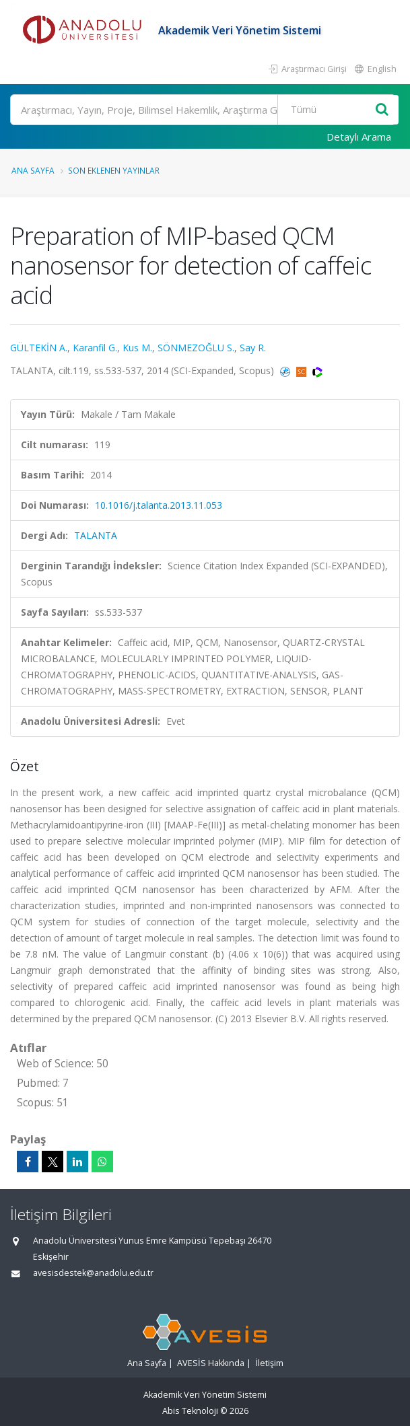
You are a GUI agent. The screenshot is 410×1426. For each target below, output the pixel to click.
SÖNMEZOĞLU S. (196, 347)
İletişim (269, 1363)
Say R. (253, 347)
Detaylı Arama (359, 136)
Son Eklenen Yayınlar (114, 170)
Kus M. (137, 347)
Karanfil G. (95, 347)
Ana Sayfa (33, 170)
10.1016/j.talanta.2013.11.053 (158, 505)
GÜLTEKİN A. (38, 347)
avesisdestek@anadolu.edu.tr (93, 1273)
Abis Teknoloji (190, 1411)
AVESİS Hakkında (210, 1363)
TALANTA (95, 535)
